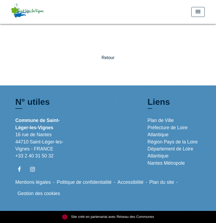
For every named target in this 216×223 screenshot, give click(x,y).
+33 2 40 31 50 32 (34, 156)
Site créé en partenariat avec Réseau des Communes (108, 217)
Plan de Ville (160, 120)
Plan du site (161, 182)
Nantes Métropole (166, 163)
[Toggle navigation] (198, 12)
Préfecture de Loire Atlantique (167, 131)
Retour (108, 57)
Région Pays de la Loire (172, 142)
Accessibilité (130, 182)
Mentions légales (33, 182)
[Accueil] (44, 12)
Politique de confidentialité (84, 182)
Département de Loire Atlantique (170, 152)
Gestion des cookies (38, 193)
